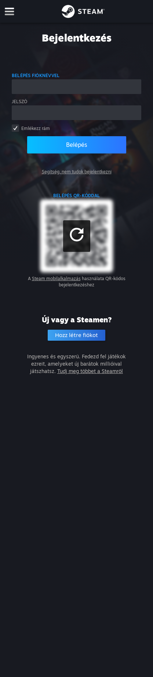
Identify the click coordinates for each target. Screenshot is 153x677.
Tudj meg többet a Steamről (90, 371)
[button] (77, 236)
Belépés (76, 144)
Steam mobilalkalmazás (56, 278)
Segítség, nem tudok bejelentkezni (77, 171)
